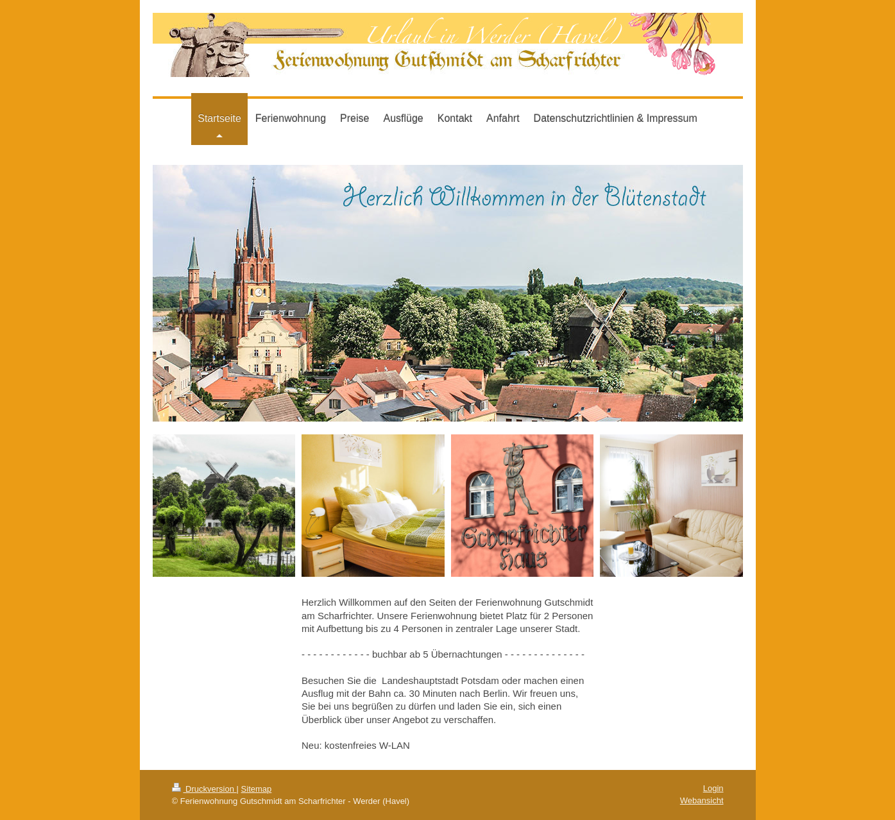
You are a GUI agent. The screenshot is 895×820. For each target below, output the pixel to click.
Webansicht (702, 800)
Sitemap (256, 789)
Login (713, 788)
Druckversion (204, 789)
